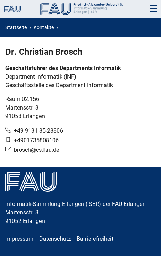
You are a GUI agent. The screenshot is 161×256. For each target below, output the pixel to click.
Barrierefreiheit (95, 238)
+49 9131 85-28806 (38, 130)
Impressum (19, 238)
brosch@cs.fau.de (36, 149)
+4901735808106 (36, 140)
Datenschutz (55, 238)
